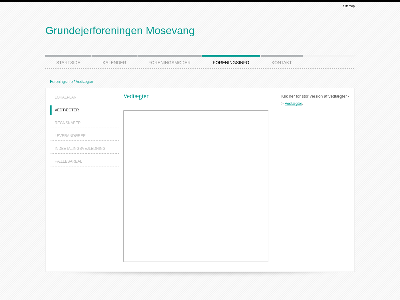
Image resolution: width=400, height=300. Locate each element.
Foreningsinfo (61, 81)
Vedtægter (293, 103)
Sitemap (349, 6)
